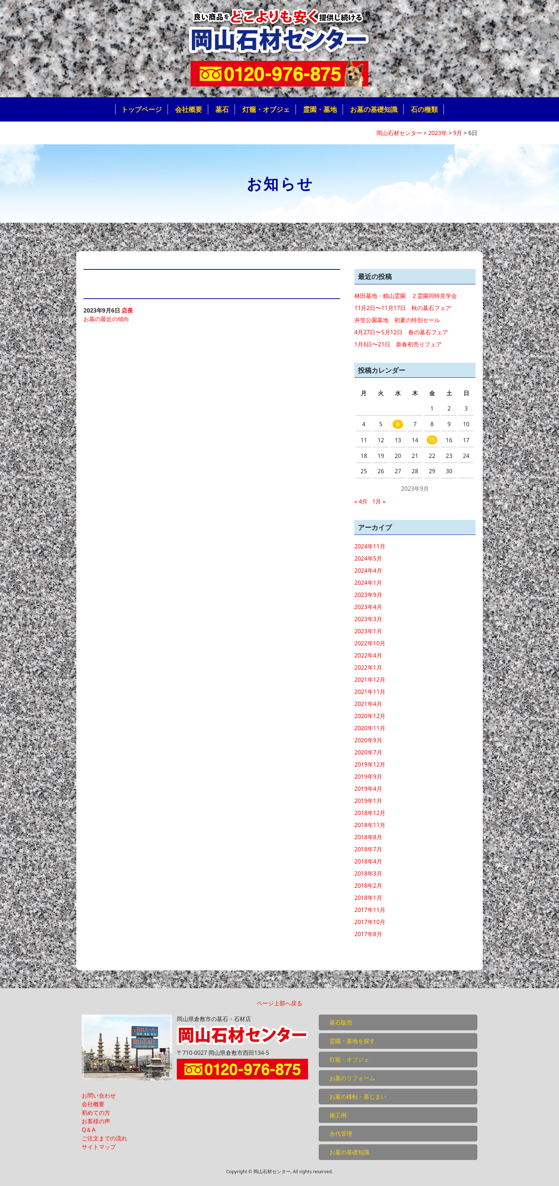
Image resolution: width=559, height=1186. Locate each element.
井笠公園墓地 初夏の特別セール (397, 320)
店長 (127, 310)
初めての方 (96, 1113)
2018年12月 (369, 813)
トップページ (141, 109)
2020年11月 (369, 728)
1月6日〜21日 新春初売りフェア (398, 344)
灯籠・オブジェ (266, 109)
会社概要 (188, 109)
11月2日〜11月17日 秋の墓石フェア (402, 308)
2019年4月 (368, 789)
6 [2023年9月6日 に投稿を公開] (398, 424)
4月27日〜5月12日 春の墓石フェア (401, 332)
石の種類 (424, 109)
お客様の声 (96, 1121)
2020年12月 (369, 716)
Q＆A (89, 1130)
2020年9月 (368, 740)
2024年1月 (368, 583)
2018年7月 (368, 849)
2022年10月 (369, 643)
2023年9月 (368, 595)
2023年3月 (368, 619)
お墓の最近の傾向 (106, 319)
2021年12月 (369, 680)
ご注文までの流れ (104, 1138)
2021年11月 (369, 692)
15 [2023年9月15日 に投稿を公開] (432, 440)
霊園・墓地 (320, 109)
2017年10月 (369, 922)
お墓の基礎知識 (374, 109)
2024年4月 (368, 570)
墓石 (222, 109)
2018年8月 (368, 837)
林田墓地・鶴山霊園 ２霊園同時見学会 (405, 296)
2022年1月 (368, 667)
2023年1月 (368, 631)
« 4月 (361, 501)
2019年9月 (368, 776)
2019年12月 (369, 764)
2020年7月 (368, 752)
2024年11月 (369, 546)
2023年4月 (368, 607)
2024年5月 (368, 558)
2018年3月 (368, 873)
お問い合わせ (99, 1095)
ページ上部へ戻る (279, 1003)
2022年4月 (368, 655)
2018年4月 (368, 861)
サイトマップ (99, 1147)
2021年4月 (368, 704)
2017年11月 (369, 910)
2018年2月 (368, 886)
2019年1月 (368, 801)
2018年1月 (368, 898)
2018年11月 (369, 825)
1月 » (378, 501)
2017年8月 (368, 934)
